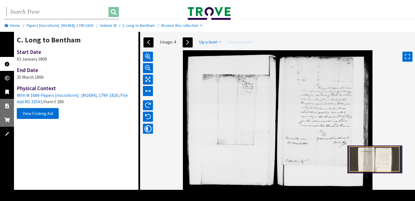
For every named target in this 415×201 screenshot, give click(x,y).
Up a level (210, 42)
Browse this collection (181, 25)
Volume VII (108, 25)
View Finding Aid (38, 113)
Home (12, 25)
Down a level (241, 42)
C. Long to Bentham (138, 25)
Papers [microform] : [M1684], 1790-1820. (60, 25)
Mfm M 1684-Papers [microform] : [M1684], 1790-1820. (68, 95)
